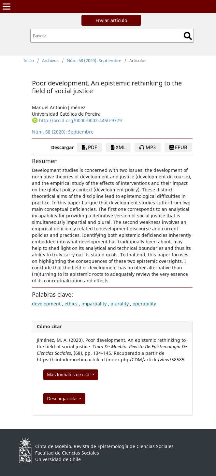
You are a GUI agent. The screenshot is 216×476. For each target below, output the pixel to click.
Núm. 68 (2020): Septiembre (94, 60)
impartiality (94, 304)
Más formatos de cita (69, 374)
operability (144, 304)
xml (118, 147)
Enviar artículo (111, 20)
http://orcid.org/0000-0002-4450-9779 (80, 120)
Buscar (188, 36)
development (46, 304)
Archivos (50, 60)
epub (178, 147)
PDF (89, 147)
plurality (119, 304)
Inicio (28, 60)
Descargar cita (62, 398)
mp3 (147, 147)
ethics (71, 304)
